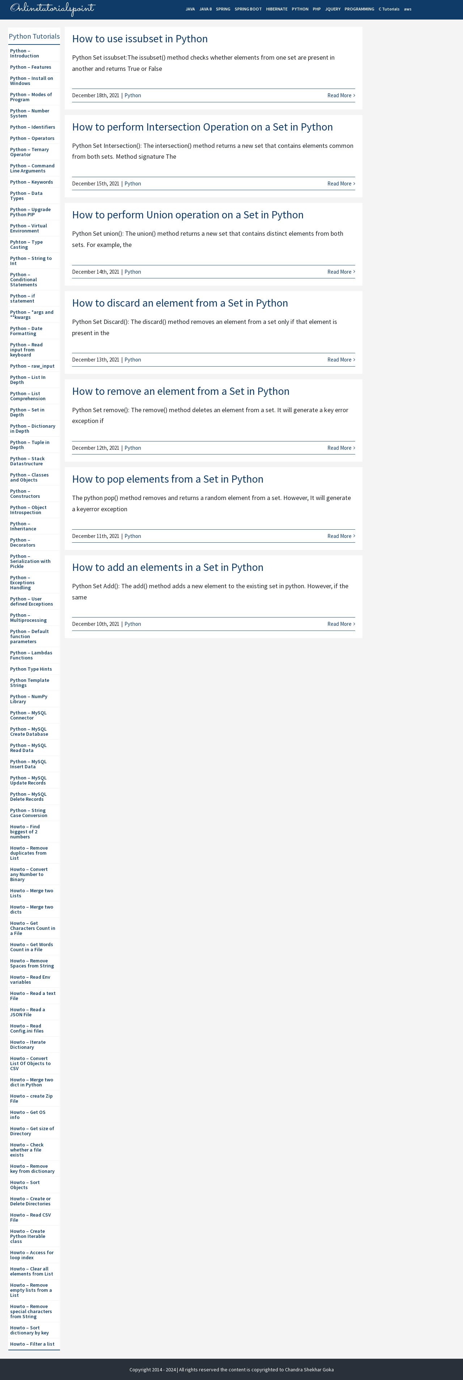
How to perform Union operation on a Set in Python (188, 214)
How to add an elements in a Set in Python (168, 567)
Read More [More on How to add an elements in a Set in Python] (339, 623)
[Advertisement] (415, 152)
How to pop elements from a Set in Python (168, 479)
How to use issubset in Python (140, 38)
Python (132, 95)
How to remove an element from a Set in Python (181, 391)
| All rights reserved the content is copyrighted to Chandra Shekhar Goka (255, 1369)
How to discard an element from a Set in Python (180, 302)
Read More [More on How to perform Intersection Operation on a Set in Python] (339, 183)
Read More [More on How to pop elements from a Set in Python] (339, 536)
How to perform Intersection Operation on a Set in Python (202, 126)
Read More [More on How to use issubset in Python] (339, 95)
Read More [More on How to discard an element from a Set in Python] (339, 359)
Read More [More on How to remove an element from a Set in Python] (339, 447)
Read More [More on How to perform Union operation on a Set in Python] (339, 271)
